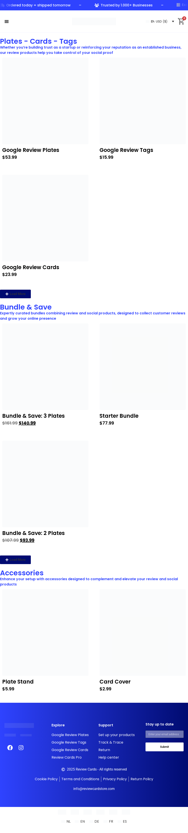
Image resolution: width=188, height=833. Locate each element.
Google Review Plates (30, 150)
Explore (58, 725)
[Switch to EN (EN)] (80, 821)
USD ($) (162, 21)
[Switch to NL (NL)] (66, 821)
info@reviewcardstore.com (94, 789)
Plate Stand (18, 681)
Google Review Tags (126, 150)
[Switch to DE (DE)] (94, 821)
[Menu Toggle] (6, 21)
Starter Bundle (119, 415)
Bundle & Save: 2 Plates (33, 533)
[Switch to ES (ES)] (122, 821)
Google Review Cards (30, 267)
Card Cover (115, 681)
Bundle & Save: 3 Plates (33, 415)
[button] (15, 294)
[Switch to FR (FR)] (108, 821)
